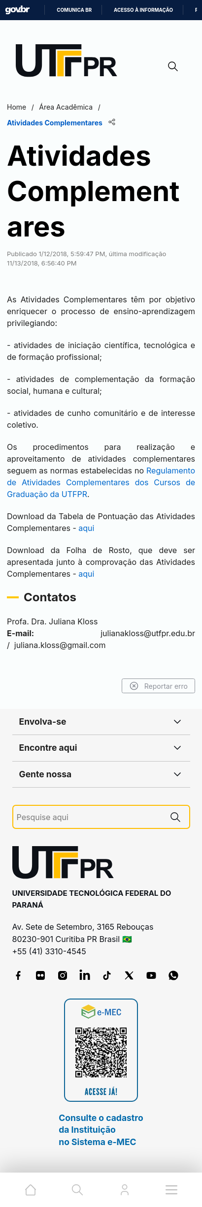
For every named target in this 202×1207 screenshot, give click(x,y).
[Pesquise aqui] (89, 817)
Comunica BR (74, 10)
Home (16, 107)
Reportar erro (158, 686)
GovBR (17, 10)
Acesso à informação (143, 10)
